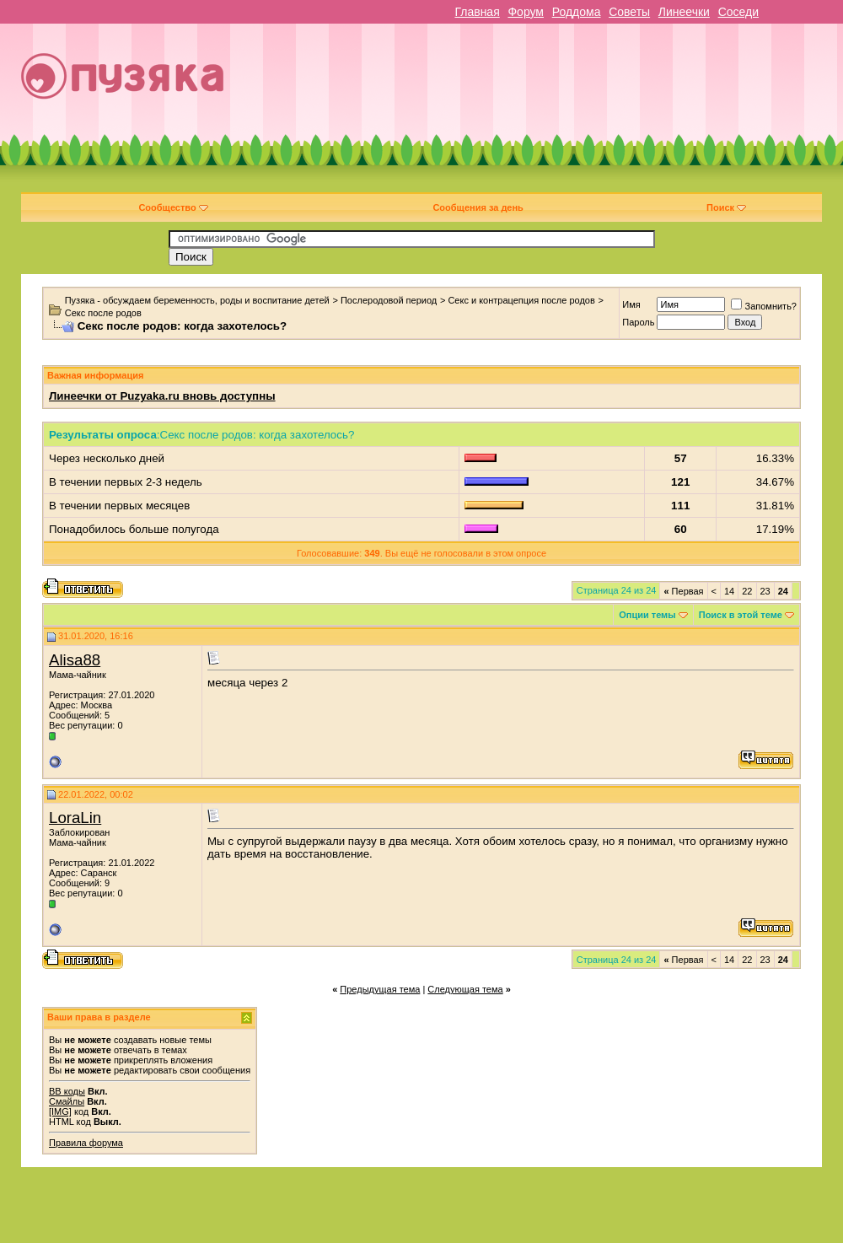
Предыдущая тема (380, 989)
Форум (525, 12)
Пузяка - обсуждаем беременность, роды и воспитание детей (197, 300)
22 (747, 591)
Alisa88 (74, 660)
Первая (683, 591)
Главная (476, 12)
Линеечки (684, 12)
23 (765, 591)
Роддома (576, 12)
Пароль (638, 322)
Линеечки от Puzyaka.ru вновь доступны (162, 396)
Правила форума (86, 1143)
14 (729, 591)
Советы (629, 12)
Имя (631, 304)
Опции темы (647, 615)
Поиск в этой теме (740, 615)
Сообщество (172, 207)
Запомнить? (764, 306)
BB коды (67, 1091)
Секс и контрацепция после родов (521, 300)
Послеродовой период (389, 300)
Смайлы (66, 1101)
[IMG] (60, 1111)
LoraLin (75, 817)
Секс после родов (103, 313)
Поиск (726, 207)
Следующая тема (464, 989)
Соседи (738, 12)
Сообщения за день (477, 207)
